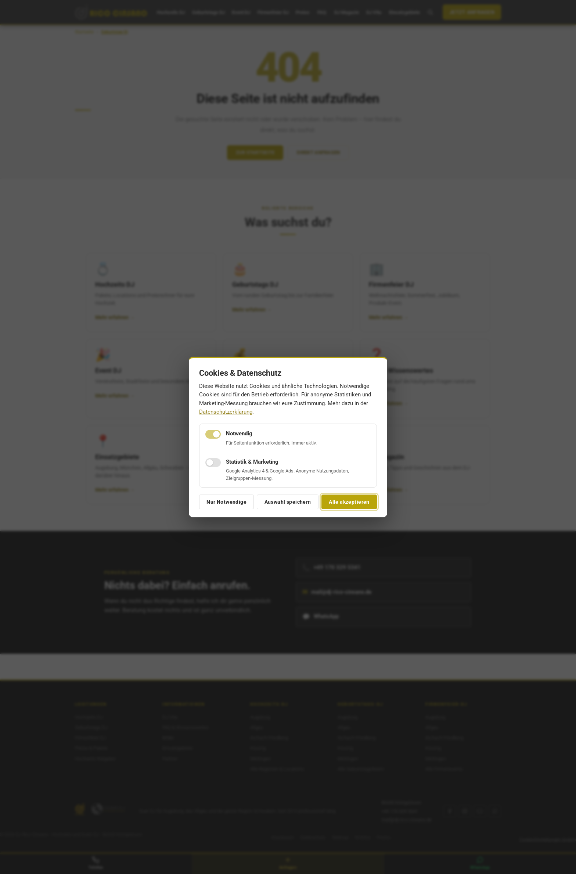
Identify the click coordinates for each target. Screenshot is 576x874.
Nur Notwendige (226, 502)
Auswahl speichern (287, 502)
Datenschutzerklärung (225, 412)
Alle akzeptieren (349, 502)
